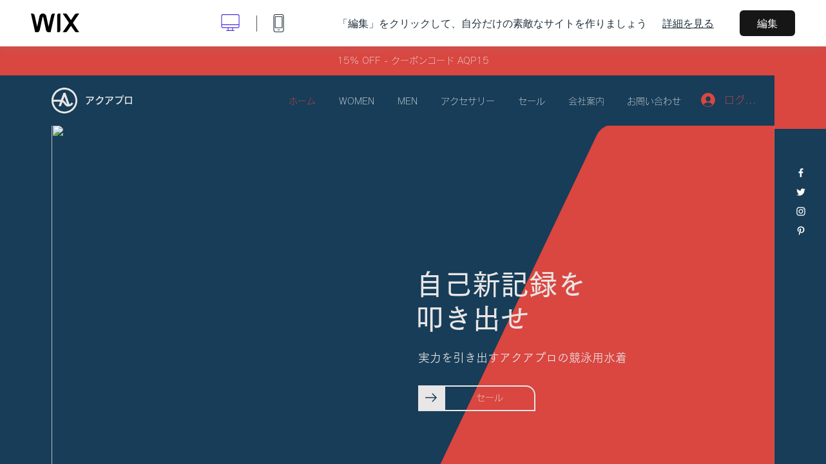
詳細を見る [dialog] (688, 23)
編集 (767, 23)
